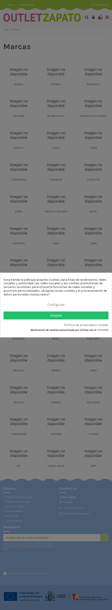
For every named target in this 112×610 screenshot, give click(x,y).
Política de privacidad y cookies (86, 325)
